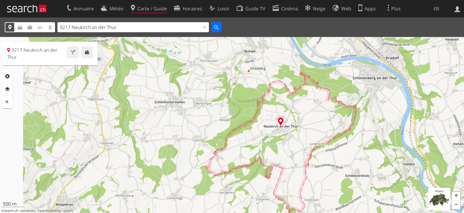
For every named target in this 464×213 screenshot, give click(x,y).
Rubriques (7, 76)
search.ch (11, 211)
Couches (7, 89)
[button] (456, 196)
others (68, 211)
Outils (7, 102)
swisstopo (28, 211)
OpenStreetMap (49, 211)
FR (436, 9)
